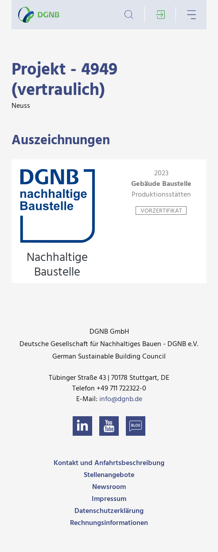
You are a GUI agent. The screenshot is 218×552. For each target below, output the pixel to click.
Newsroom (109, 487)
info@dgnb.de (120, 399)
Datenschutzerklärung (109, 511)
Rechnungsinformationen (109, 523)
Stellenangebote (109, 475)
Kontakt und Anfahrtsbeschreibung (109, 463)
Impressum (109, 499)
